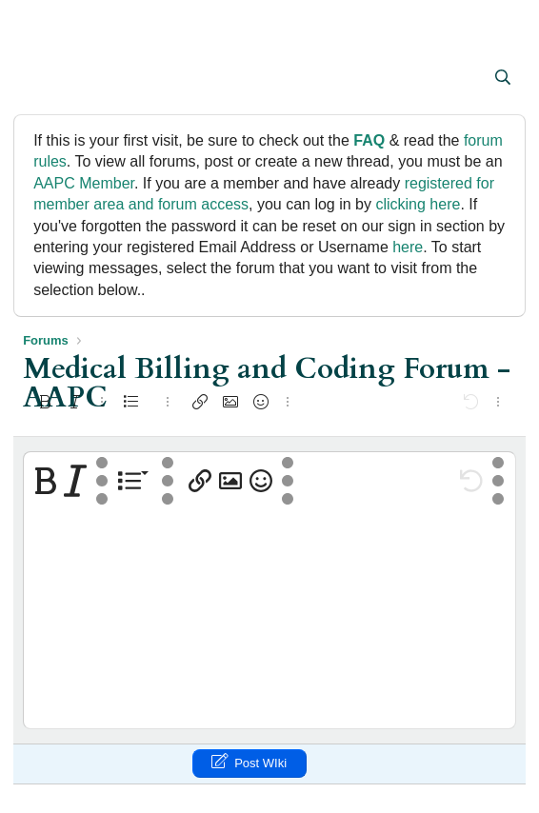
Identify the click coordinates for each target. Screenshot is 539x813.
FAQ (369, 140)
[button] (39, 79)
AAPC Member (83, 183)
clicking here (417, 204)
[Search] (502, 78)
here (407, 247)
